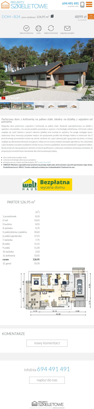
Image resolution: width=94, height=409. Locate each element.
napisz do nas (47, 380)
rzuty (39, 29)
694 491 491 (70, 3)
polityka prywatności (59, 408)
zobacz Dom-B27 (44, 162)
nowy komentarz (47, 343)
